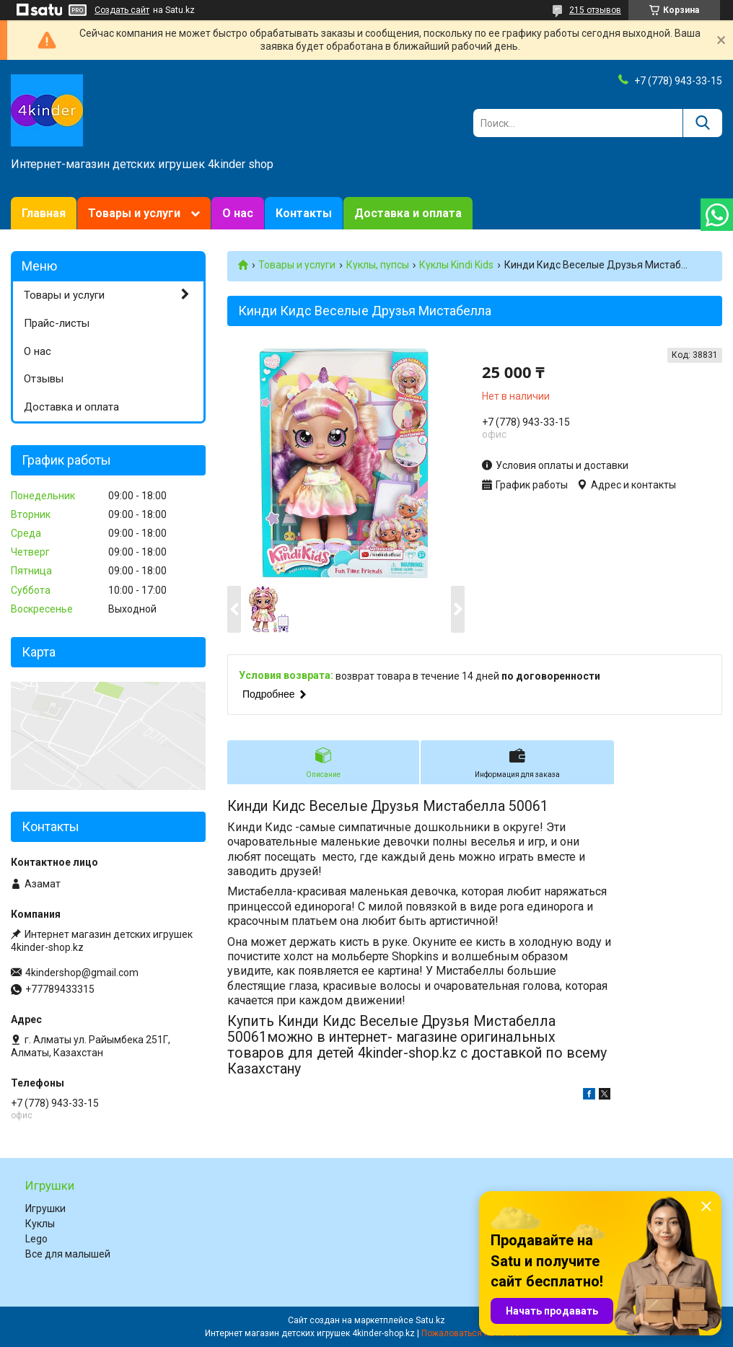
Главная (44, 213)
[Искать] (702, 123)
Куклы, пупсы (377, 265)
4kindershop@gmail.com (82, 972)
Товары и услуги (134, 213)
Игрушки (45, 1208)
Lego (36, 1239)
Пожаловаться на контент (474, 1333)
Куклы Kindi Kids (456, 265)
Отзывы (43, 378)
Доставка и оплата (408, 213)
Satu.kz (430, 1320)
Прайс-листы (56, 323)
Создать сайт (122, 10)
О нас (237, 213)
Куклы (40, 1223)
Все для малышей (67, 1254)
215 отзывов (595, 10)
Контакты (304, 213)
